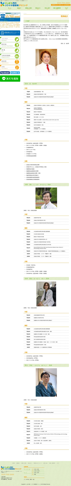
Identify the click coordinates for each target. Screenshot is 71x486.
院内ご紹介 (46, 463)
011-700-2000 (64, 3)
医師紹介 (18, 463)
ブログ (58, 463)
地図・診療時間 (52, 463)
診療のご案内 (23, 463)
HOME (13, 463)
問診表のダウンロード (38, 463)
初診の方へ (30, 463)
